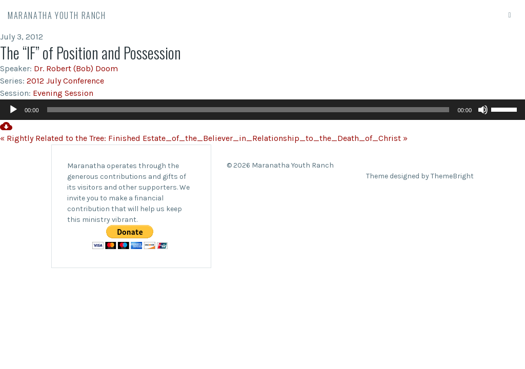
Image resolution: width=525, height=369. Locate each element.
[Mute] (483, 110)
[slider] (248, 109)
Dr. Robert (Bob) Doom (76, 68)
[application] (262, 109)
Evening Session (63, 93)
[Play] (13, 110)
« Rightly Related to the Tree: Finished (70, 138)
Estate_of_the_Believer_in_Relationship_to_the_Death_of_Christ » (275, 138)
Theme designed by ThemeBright (420, 176)
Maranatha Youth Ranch (57, 15)
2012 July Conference (65, 81)
